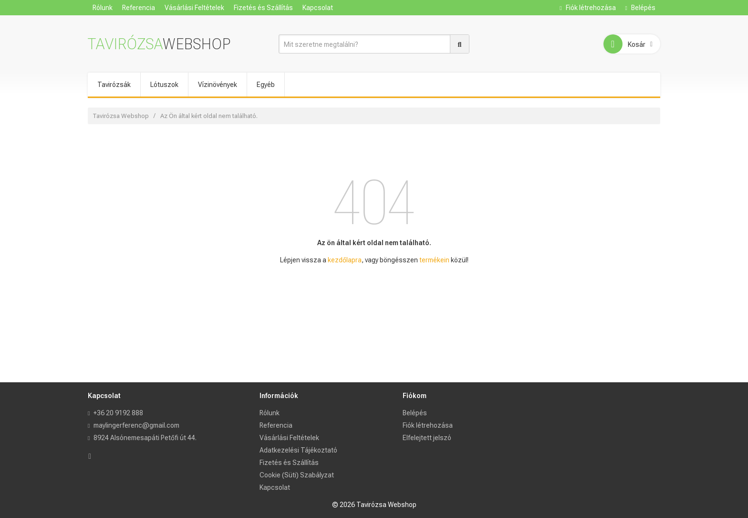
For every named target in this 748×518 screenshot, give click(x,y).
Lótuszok (164, 84)
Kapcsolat (317, 7)
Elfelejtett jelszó (427, 438)
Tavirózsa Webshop (121, 115)
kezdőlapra (345, 260)
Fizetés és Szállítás (263, 7)
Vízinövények (217, 84)
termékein (434, 260)
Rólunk (103, 7)
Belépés (640, 7)
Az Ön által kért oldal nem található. (209, 115)
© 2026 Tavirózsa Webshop (374, 504)
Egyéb (266, 84)
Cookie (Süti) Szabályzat (297, 475)
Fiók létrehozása (587, 7)
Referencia (138, 7)
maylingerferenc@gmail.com (136, 425)
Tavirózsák (114, 84)
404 (374, 203)
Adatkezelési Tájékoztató (298, 450)
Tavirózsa (159, 44)
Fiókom (414, 395)
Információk (279, 395)
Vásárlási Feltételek (194, 7)
